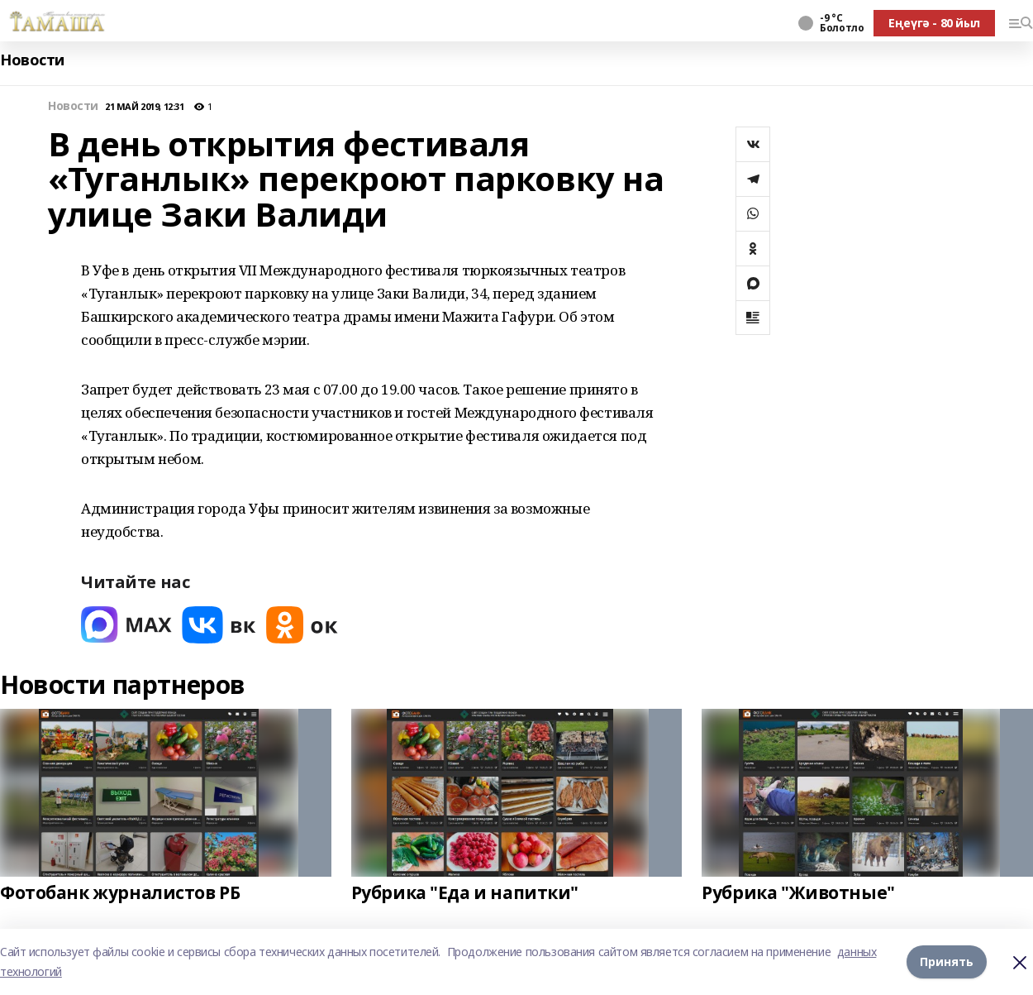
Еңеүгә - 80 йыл (934, 23)
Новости (32, 60)
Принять (946, 961)
